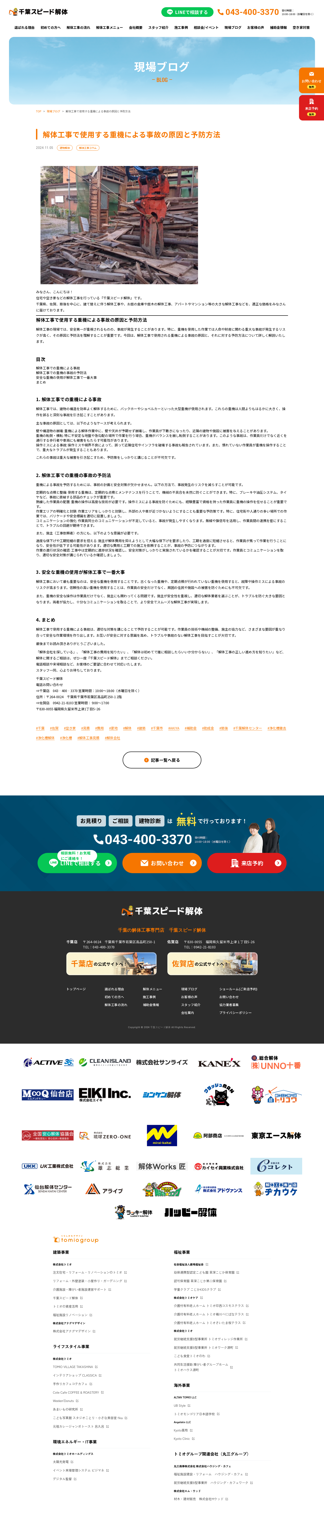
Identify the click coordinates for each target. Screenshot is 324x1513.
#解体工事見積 (88, 737)
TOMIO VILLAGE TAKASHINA (73, 1366)
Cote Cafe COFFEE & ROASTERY (76, 1392)
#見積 (85, 728)
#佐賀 (54, 728)
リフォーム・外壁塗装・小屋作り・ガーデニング (87, 1281)
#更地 (113, 728)
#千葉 (40, 728)
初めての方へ (50, 27)
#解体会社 (112, 737)
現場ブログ (233, 27)
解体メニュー (152, 989)
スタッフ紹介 (158, 27)
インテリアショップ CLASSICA (75, 1375)
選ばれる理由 (24, 27)
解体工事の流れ (78, 27)
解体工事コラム (88, 148)
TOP (38, 111)
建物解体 (65, 148)
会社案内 (187, 1012)
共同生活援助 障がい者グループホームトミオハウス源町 (201, 1367)
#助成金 (208, 728)
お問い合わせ (229, 997)
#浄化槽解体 (45, 737)
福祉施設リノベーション (70, 1315)
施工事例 (181, 27)
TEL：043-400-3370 (99, 947)
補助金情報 (278, 27)
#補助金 (191, 728)
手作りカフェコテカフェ (70, 1383)
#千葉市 (157, 728)
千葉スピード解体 (65, 1298)
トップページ (76, 989)
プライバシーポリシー (235, 1012)
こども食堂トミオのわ (189, 1356)
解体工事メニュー (109, 27)
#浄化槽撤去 (277, 728)
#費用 (99, 728)
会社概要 (135, 27)
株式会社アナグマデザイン (72, 1331)
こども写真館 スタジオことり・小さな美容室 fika (88, 1417)
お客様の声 (255, 27)
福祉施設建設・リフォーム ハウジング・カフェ (208, 1474)
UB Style (180, 1405)
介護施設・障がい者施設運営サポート (79, 1289)
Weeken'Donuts (63, 1400)
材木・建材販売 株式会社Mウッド (199, 1499)
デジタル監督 (62, 1479)
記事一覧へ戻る (165, 760)
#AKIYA (173, 728)
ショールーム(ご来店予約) (238, 989)
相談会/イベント (206, 27)
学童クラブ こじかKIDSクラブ (195, 1289)
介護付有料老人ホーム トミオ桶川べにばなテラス (209, 1314)
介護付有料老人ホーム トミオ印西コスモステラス (209, 1305)
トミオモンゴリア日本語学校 (194, 1414)
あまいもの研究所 (65, 1409)
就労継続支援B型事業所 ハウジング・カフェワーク (211, 1482)
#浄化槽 (66, 737)
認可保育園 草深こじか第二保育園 (198, 1281)
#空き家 (70, 728)
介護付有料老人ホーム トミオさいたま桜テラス (207, 1322)
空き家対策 (301, 27)
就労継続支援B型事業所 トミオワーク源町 (204, 1347)
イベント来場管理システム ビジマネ (78, 1470)
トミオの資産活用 (65, 1306)
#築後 (223, 728)
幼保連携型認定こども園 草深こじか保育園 (204, 1272)
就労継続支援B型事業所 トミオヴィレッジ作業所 (208, 1339)
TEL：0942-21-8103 (200, 947)
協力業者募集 (229, 1004)
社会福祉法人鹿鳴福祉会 (189, 1264)
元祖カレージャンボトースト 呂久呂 (78, 1426)
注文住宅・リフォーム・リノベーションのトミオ (87, 1272)
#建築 (141, 728)
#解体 (127, 728)
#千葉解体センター (247, 728)
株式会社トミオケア (186, 1297)
